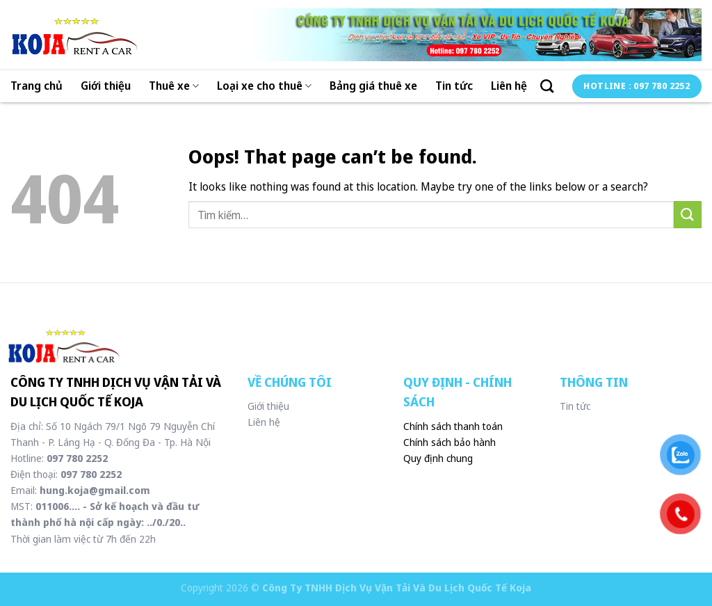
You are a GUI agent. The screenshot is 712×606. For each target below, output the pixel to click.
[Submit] (688, 214)
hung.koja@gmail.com (93, 490)
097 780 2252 (77, 458)
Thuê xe (174, 85)
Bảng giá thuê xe (373, 85)
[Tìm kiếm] (546, 86)
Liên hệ (509, 85)
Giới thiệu (106, 85)
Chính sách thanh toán (453, 426)
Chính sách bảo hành (449, 442)
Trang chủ (36, 85)
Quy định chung (438, 458)
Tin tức (454, 85)
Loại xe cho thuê (264, 85)
